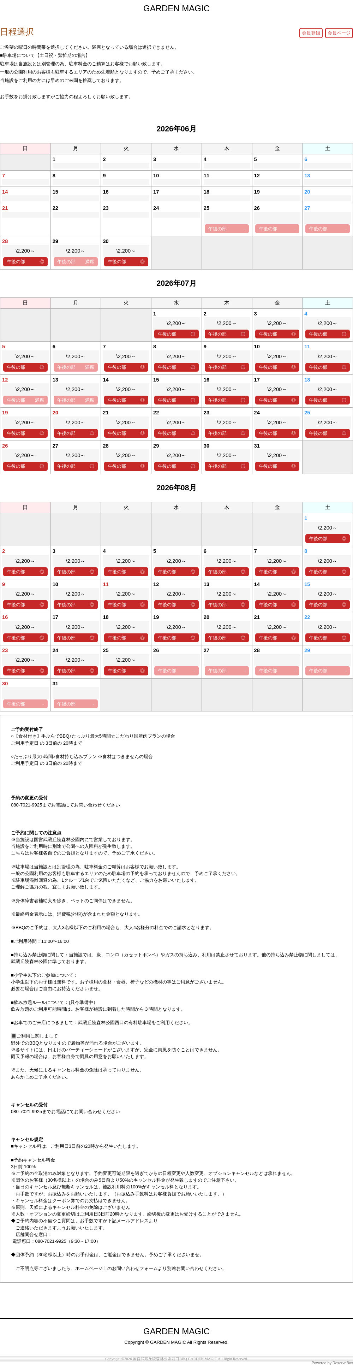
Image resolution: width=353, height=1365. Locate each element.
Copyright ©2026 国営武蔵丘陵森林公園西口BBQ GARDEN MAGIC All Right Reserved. (176, 1359)
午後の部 (226, 228)
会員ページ (339, 33)
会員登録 (311, 33)
